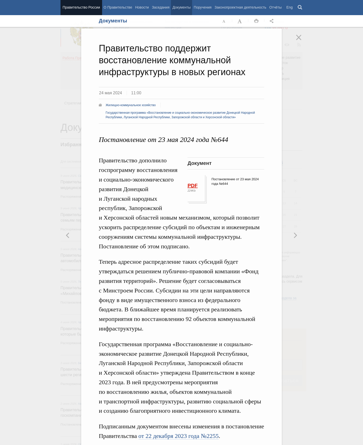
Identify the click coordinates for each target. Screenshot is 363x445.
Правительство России (81, 7)
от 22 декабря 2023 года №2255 (178, 436)
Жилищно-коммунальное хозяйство (131, 105)
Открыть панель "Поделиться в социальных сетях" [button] (272, 21)
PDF (193, 185)
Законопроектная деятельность (240, 7)
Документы (181, 7)
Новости (142, 7)
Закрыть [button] (302, 41)
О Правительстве (118, 7)
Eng (289, 7)
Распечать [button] (256, 21)
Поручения (202, 7)
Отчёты (275, 7)
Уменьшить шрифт (224, 21)
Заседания (160, 7)
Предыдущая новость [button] (295, 235)
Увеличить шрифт (240, 21)
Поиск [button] (300, 7)
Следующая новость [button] (67, 235)
